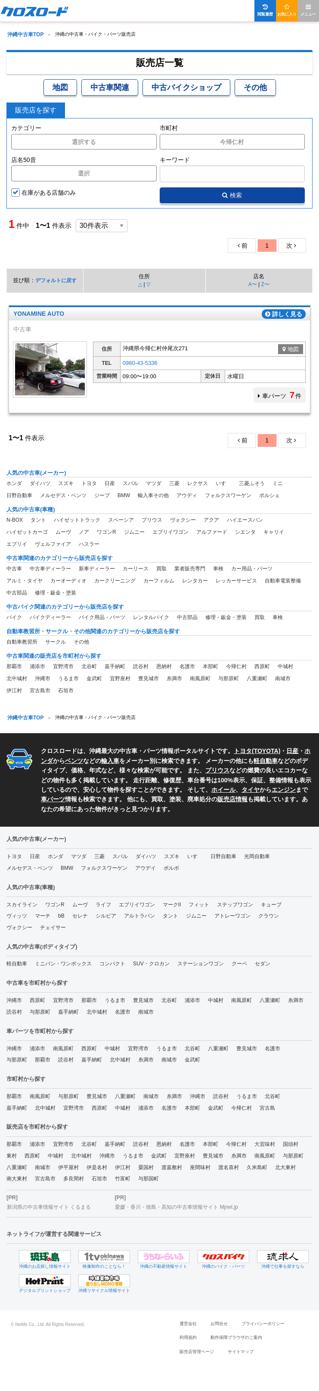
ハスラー (89, 544)
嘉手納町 (115, 666)
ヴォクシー (183, 520)
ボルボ (171, 868)
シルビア (106, 916)
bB (61, 916)
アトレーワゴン (232, 916)
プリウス (152, 520)
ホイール (223, 789)
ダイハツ (40, 483)
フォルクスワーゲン (228, 495)
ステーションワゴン (200, 964)
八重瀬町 (257, 678)
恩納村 (164, 666)
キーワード (175, 159)
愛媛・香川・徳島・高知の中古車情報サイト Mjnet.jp (176, 1207)
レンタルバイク (151, 617)
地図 (60, 87)
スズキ (66, 483)
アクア (211, 520)
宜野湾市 (63, 666)
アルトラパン (139, 916)
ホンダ (14, 483)
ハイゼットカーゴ (27, 532)
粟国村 (146, 1167)
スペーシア (121, 520)
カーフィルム (158, 581)
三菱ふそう (252, 483)
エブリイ (16, 544)
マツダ (153, 483)
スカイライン (21, 905)
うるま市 (68, 678)
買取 (161, 569)
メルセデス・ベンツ (63, 495)
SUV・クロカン (151, 964)
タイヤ (251, 789)
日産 (110, 483)
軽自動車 (266, 760)
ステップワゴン (235, 905)
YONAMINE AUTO (38, 314)
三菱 (174, 483)
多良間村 (73, 1179)
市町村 (169, 127)
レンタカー (195, 581)
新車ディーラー (97, 569)
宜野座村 (120, 678)
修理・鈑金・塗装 (55, 593)
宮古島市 (40, 691)
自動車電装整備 (283, 581)
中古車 (14, 569)
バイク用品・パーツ (102, 617)
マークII (172, 905)
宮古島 (267, 1108)
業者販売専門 (189, 569)
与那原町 (228, 678)
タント (38, 520)
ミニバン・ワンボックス (63, 964)
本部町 (210, 666)
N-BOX (14, 520)
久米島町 (257, 1167)
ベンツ (74, 760)
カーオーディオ (68, 581)
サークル (55, 642)
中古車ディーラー (50, 569)
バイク (14, 617)
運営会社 (188, 1323)
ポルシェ (269, 495)
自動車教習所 (21, 642)
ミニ (278, 483)
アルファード (211, 532)
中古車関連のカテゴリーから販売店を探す (59, 558)
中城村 (285, 666)
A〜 (252, 284)
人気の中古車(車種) (30, 509)
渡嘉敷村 (171, 1167)
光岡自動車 (257, 856)
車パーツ (53, 799)
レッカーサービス (236, 581)
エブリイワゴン (170, 532)
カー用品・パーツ (252, 569)
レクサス (197, 483)
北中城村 (16, 678)
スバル (130, 483)
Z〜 (265, 284)
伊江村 (14, 691)
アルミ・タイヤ (24, 581)
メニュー (308, 10)
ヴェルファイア (53, 544)
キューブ (271, 905)
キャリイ (273, 532)
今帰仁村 (236, 666)
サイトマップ (241, 1351)
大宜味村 (264, 1144)
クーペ (239, 964)
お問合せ (219, 1323)
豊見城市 (148, 678)
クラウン (268, 916)
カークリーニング (115, 581)
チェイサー (53, 927)
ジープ (102, 495)
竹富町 (122, 1179)
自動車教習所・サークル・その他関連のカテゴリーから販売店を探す (93, 631)
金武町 (94, 678)
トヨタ (89, 483)
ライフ (103, 905)
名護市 (187, 666)
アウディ (187, 495)
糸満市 (174, 678)
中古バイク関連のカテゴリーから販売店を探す (65, 607)
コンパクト (112, 964)
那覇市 (14, 666)
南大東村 (16, 1179)
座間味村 (200, 1167)
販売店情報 (232, 799)
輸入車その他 (153, 495)
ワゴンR (106, 532)
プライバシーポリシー (263, 1323)
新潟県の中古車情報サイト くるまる (49, 1207)
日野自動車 (19, 495)
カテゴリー (26, 127)
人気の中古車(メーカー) (36, 473)
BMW (124, 495)
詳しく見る (283, 314)
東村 (11, 1156)
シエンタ (245, 532)
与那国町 (148, 1179)
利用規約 (188, 1337)
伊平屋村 (68, 1167)
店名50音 (23, 159)
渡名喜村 (228, 1167)
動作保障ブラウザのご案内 (236, 1337)
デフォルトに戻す (56, 280)
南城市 (283, 678)
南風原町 (200, 678)
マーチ (42, 916)
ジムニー (134, 532)
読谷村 (141, 666)
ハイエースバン (245, 520)
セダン (262, 964)
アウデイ (145, 868)
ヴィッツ (16, 916)
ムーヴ (63, 532)
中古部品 (16, 593)
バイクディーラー (50, 617)
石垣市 (66, 691)
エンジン (284, 789)
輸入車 (110, 760)
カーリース (136, 569)
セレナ (80, 916)
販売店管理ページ (197, 1351)
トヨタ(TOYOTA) (257, 750)
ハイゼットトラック (77, 520)
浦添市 (37, 666)
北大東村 (285, 1167)
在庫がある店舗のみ (49, 192)
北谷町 (89, 666)
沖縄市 (42, 678)
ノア (84, 532)
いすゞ (223, 483)
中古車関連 (109, 87)
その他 (255, 87)
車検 (218, 569)
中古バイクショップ (186, 87)
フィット (199, 905)
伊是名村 (97, 1167)
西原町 (262, 666)
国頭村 (290, 1144)
